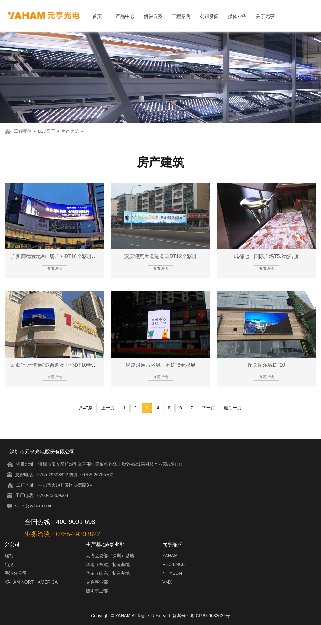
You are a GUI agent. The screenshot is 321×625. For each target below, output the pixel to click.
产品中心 (125, 16)
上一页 (107, 407)
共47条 (85, 407)
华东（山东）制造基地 (108, 573)
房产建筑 (70, 131)
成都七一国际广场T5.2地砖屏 (266, 256)
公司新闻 (209, 16)
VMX (167, 582)
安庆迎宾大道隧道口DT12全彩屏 (160, 256)
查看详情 (54, 269)
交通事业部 (97, 582)
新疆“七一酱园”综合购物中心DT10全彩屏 (56, 365)
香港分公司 (16, 573)
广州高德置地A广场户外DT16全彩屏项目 (56, 256)
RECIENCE (173, 564)
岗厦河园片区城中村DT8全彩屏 (160, 365)
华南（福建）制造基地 (108, 564)
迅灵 (9, 564)
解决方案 (153, 16)
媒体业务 (237, 16)
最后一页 (232, 407)
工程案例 (181, 16)
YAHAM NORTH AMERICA (31, 582)
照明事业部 (97, 590)
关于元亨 (265, 16)
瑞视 (9, 555)
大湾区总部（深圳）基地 (110, 555)
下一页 (208, 407)
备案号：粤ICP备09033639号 (201, 615)
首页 (97, 16)
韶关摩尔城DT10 (266, 365)
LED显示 (46, 131)
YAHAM (170, 555)
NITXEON (172, 573)
